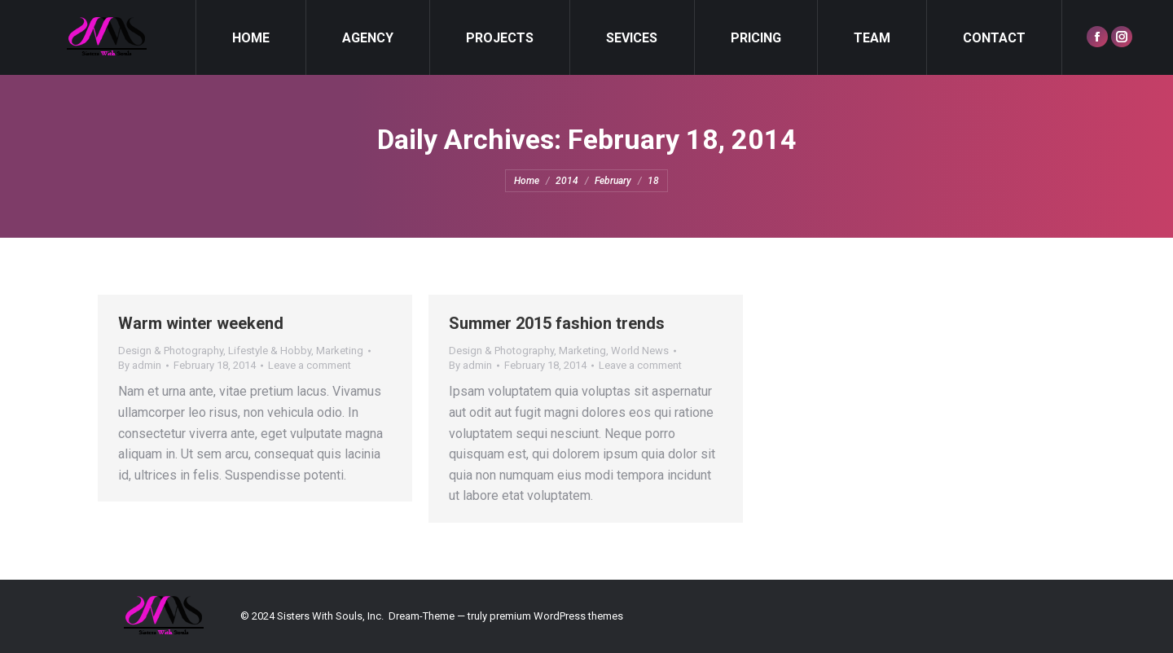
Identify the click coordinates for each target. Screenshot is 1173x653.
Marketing (339, 350)
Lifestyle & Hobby (269, 350)
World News (640, 350)
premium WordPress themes (556, 616)
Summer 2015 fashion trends (557, 323)
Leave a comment (309, 365)
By (139, 365)
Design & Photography (170, 350)
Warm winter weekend (200, 323)
